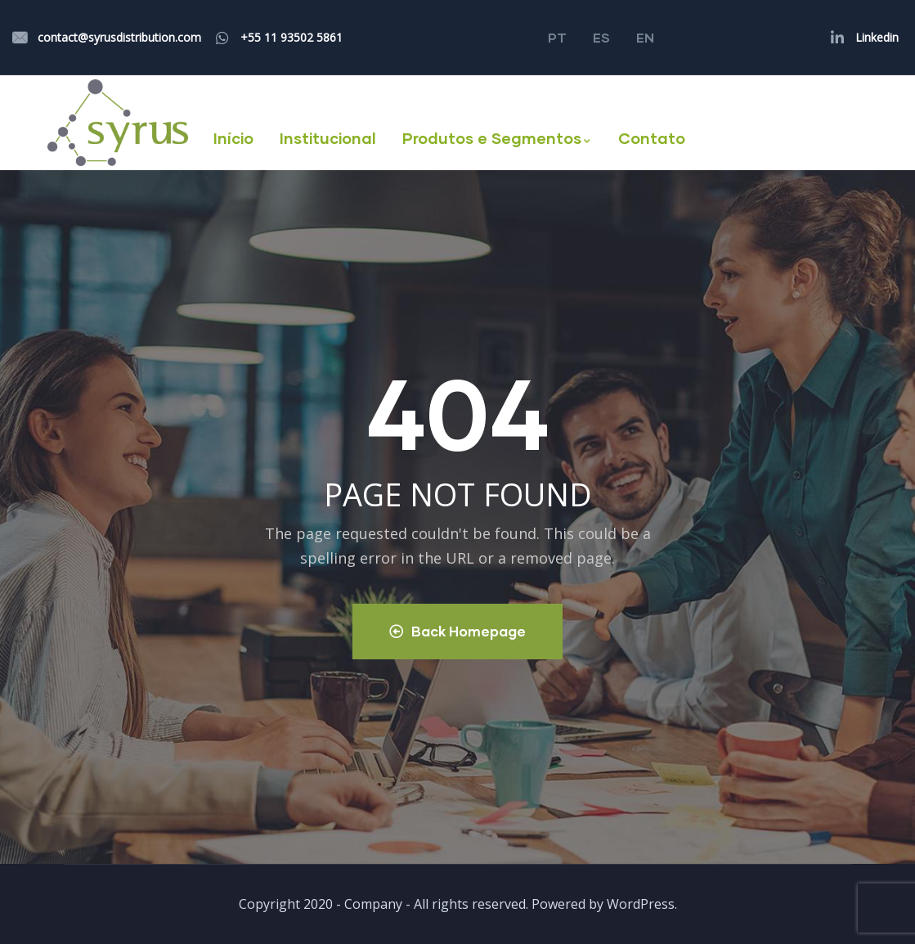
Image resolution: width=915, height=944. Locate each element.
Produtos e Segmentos (497, 137)
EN (645, 37)
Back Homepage (457, 631)
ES (601, 37)
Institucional (328, 137)
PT (557, 37)
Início (233, 137)
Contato (651, 137)
